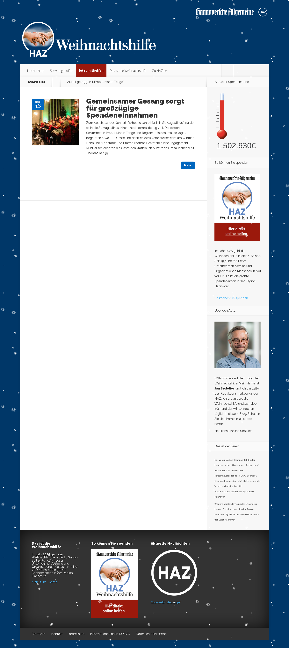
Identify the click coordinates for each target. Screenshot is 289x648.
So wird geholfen (61, 71)
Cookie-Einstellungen (166, 602)
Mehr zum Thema (44, 582)
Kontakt (57, 634)
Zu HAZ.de (159, 71)
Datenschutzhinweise (151, 634)
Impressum (76, 634)
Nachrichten (35, 71)
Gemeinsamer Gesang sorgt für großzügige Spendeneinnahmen (135, 108)
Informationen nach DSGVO (110, 634)
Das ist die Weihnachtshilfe (127, 71)
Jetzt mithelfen (91, 70)
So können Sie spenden (231, 298)
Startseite (36, 82)
